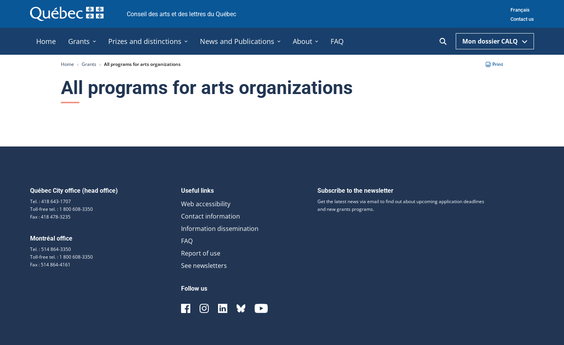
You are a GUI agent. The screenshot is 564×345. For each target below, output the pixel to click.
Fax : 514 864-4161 (50, 264)
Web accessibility (205, 204)
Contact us (522, 19)
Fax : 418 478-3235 (50, 217)
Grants (89, 64)
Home (67, 64)
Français (520, 10)
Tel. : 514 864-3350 (50, 249)
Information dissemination (219, 228)
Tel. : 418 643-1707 (50, 201)
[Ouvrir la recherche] (443, 41)
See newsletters (204, 265)
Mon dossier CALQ (494, 41)
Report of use (200, 253)
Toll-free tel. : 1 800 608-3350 (61, 209)
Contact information (210, 216)
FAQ (187, 241)
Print (494, 64)
